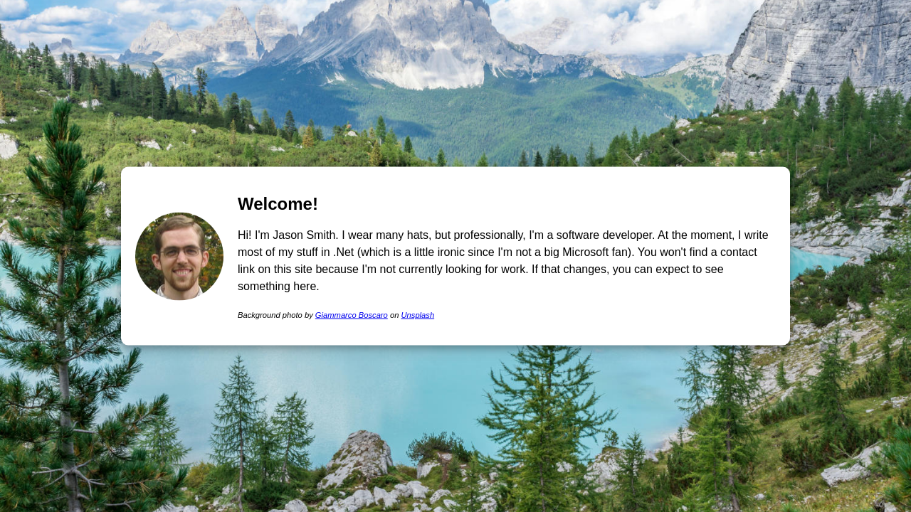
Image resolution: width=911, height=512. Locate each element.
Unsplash (417, 314)
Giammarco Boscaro (351, 314)
